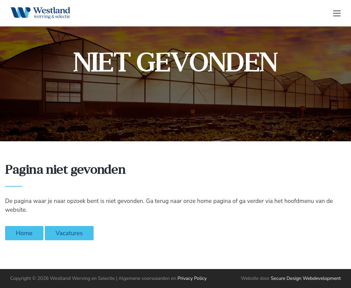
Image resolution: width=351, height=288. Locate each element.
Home (24, 233)
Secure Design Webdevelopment (306, 278)
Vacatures (69, 233)
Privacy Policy (192, 278)
